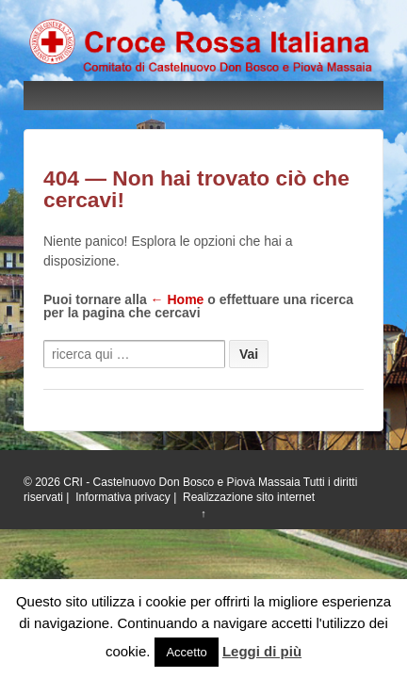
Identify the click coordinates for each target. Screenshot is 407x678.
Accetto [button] (186, 652)
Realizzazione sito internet (249, 497)
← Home (177, 299)
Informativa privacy (123, 497)
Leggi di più (261, 651)
